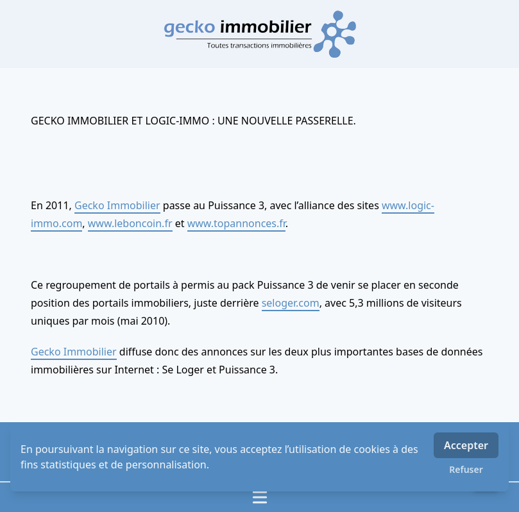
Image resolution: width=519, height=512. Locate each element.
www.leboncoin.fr (130, 223)
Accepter (466, 445)
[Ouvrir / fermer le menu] (259, 497)
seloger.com (290, 303)
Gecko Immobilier (117, 205)
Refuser (466, 469)
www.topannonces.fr (236, 223)
